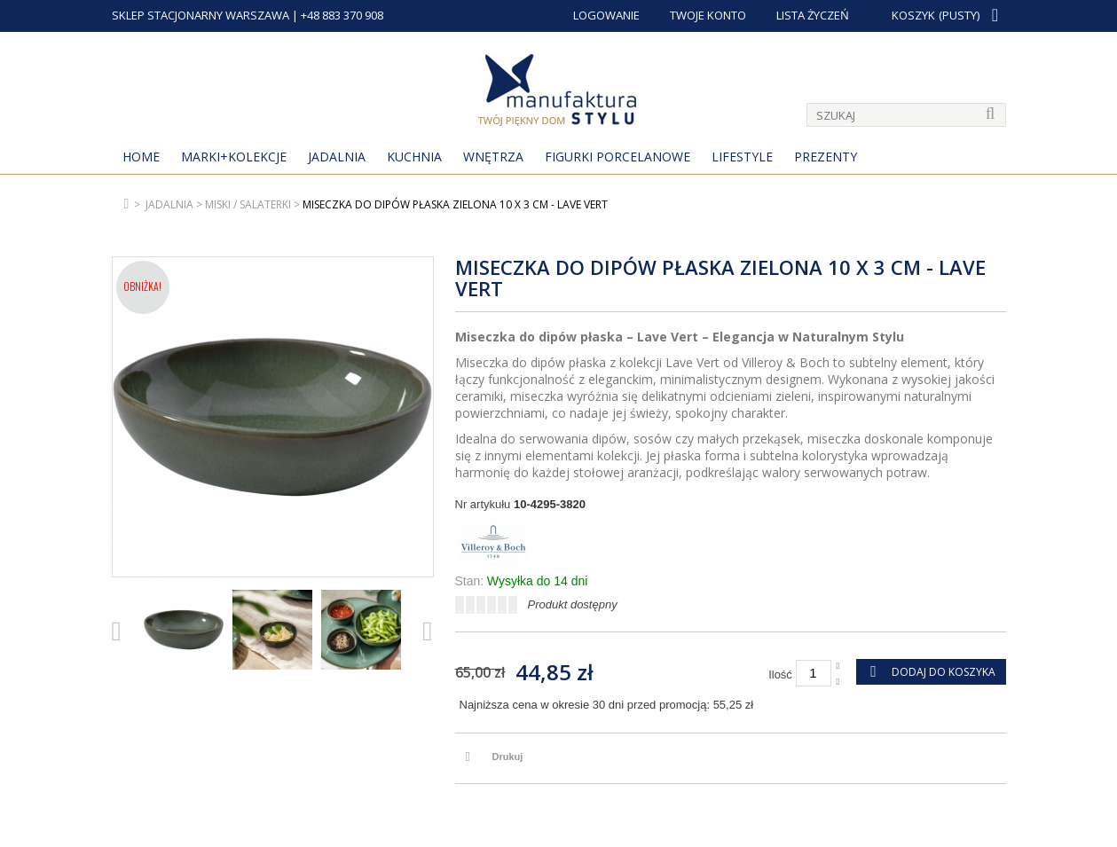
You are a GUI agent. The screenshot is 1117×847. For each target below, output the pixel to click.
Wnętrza (493, 156)
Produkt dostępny (572, 604)
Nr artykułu (483, 504)
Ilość (780, 674)
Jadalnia (337, 156)
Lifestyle (742, 156)
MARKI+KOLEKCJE (234, 156)
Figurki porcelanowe (617, 156)
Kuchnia (414, 156)
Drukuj (507, 756)
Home (141, 156)
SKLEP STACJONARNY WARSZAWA (200, 15)
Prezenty (825, 156)
